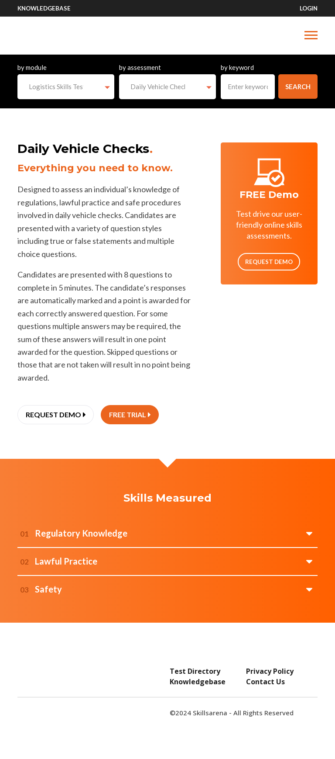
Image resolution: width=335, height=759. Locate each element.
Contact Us (265, 681)
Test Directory (195, 671)
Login (309, 8)
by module (32, 67)
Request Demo (269, 261)
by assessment (140, 67)
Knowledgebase (44, 8)
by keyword (237, 67)
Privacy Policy (270, 671)
